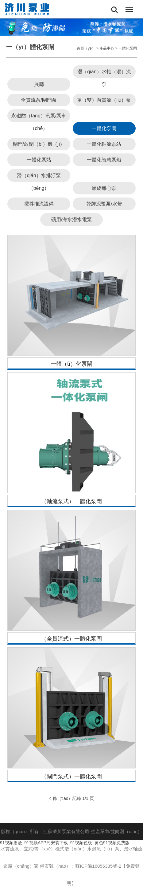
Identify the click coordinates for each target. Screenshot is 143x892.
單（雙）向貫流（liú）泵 (104, 100)
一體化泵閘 (127, 48)
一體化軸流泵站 (104, 144)
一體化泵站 (39, 159)
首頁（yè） (86, 48)
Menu (127, 6)
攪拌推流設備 (39, 203)
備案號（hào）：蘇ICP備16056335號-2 (80, 866)
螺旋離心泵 (104, 188)
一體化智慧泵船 (104, 159)
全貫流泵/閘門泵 (38, 100)
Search (114, 10)
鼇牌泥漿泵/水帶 (104, 203)
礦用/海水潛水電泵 (71, 219)
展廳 (39, 84)
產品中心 (106, 48)
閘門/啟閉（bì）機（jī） (39, 144)
